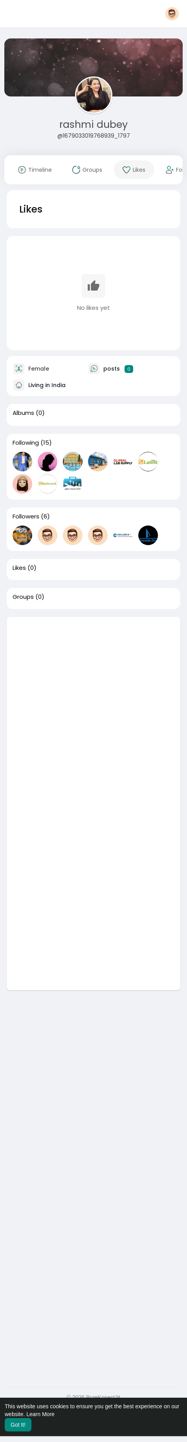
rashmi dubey (93, 124)
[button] (172, 13)
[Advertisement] (93, 710)
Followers (26, 516)
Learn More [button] (40, 1414)
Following (26, 443)
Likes (19, 568)
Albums (23, 413)
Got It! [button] (18, 1425)
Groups (23, 597)
